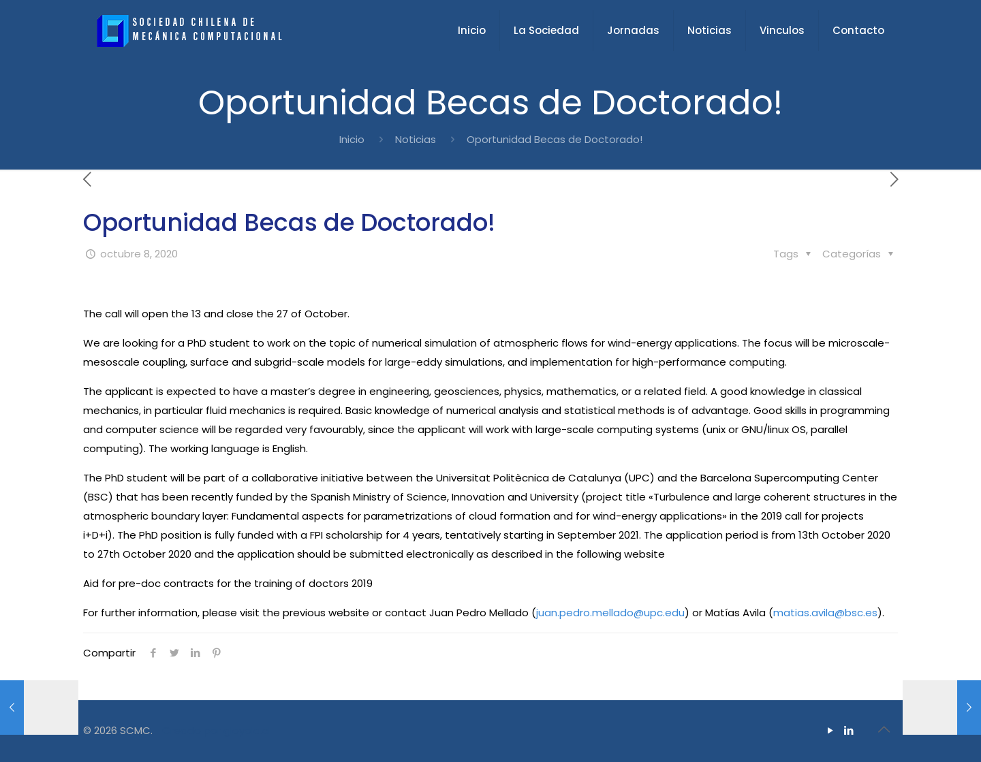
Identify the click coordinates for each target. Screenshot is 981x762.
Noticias (415, 139)
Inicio (351, 139)
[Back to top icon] (883, 729)
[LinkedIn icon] (848, 730)
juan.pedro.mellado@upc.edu (610, 612)
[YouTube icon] (830, 730)
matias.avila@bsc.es (825, 612)
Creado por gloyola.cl (216, 730)
